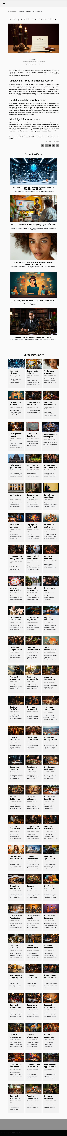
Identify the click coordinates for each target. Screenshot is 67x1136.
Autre (14, 11)
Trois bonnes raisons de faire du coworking (16, 1036)
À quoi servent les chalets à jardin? (50, 977)
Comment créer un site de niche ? (33, 1066)
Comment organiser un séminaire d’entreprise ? (15, 1099)
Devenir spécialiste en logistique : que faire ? (33, 948)
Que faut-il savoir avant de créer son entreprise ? (16, 829)
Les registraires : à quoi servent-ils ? (16, 435)
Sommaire (34, 59)
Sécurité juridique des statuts (33, 65)
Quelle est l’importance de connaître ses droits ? (15, 740)
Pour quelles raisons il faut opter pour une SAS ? (16, 680)
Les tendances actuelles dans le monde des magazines (16, 620)
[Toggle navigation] (4, 3)
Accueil (10, 11)
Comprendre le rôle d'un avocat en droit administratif (33, 337)
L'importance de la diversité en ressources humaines (50, 468)
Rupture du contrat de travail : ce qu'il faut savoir (16, 770)
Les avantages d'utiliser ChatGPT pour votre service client (33, 301)
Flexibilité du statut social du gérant (33, 63)
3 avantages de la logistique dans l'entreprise (16, 978)
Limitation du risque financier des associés (33, 61)
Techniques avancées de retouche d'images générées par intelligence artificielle (33, 263)
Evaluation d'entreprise (15, 887)
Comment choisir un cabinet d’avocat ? (31, 978)
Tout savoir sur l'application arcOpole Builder (16, 919)
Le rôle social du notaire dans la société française (33, 437)
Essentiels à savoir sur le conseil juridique (32, 1008)
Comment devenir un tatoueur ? (48, 828)
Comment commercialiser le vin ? (50, 404)
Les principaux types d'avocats (33, 827)
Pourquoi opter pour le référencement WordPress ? (33, 919)
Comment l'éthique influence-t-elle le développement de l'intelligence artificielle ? (33, 188)
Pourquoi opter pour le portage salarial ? (16, 858)
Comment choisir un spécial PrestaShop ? (32, 889)
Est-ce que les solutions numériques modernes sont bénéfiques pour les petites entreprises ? (33, 225)
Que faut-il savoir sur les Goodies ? (49, 888)
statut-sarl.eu (53, 95)
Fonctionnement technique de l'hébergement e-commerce (50, 437)
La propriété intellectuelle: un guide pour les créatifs (33, 528)
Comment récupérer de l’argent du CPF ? (16, 948)
